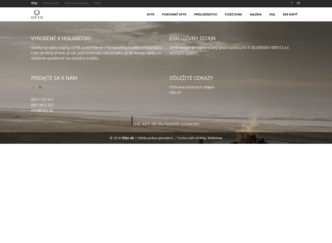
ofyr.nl (175, 191)
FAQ (272, 14)
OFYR (150, 14)
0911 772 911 (42, 198)
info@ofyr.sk (42, 209)
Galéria (255, 14)
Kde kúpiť (290, 14)
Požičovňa (233, 14)
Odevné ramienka (78, 3)
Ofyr (34, 3)
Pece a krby (52, 3)
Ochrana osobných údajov (191, 186)
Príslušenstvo (205, 14)
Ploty (100, 3)
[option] (166, 70)
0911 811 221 (42, 204)
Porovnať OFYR (174, 14)
